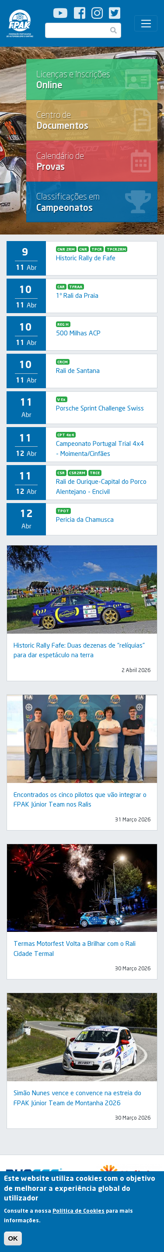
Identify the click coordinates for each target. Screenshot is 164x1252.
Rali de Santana (78, 370)
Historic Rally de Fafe (85, 258)
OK (13, 1241)
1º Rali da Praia (77, 295)
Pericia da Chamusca (85, 519)
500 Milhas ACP (78, 333)
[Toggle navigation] (145, 23)
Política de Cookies (78, 1213)
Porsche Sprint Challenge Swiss (100, 408)
